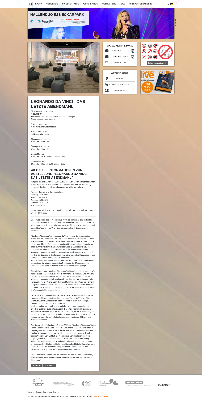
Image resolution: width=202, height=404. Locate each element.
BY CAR (120, 78)
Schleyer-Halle (70, 4)
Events (39, 4)
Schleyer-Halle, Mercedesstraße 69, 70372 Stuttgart (54, 117)
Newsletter (120, 62)
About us (31, 392)
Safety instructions (157, 63)
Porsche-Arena (91, 4)
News (122, 4)
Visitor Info (52, 4)
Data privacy (47, 392)
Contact (38, 392)
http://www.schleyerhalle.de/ (44, 119)
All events (49, 365)
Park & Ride (120, 90)
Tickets (36, 365)
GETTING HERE (109, 4)
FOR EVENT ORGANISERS (140, 4)
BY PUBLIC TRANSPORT (120, 84)
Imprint (55, 392)
